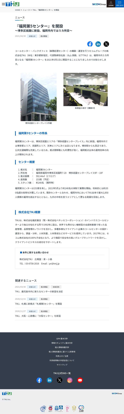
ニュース (26, 10)
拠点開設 (44, 36)
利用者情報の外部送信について (62, 360)
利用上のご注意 (62, 356)
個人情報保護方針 (62, 347)
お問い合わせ (119, 4)
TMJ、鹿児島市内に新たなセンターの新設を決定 (39, 291)
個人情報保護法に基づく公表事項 (62, 351)
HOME (17, 10)
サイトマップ (62, 364)
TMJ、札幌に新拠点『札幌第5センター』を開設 (38, 303)
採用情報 (110, 3)
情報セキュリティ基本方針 (62, 343)
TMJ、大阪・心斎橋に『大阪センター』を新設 (38, 315)
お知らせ (32, 36)
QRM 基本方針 (62, 338)
